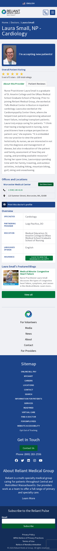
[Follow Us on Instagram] (35, 461)
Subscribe (29, 526)
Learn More (28, 498)
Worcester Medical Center (17, 184)
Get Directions (46, 184)
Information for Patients (28, 398)
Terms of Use (28, 541)
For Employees (28, 421)
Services (28, 403)
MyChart (28, 376)
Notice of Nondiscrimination (28, 544)
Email (4, 517)
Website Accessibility (28, 425)
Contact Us (28, 448)
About (28, 339)
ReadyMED (28, 407)
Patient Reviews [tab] (36, 83)
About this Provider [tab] (13, 83)
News (28, 333)
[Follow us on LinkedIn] (29, 461)
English (28, 3)
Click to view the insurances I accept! (39, 258)
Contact (28, 345)
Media (28, 328)
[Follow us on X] (22, 461)
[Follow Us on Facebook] (16, 461)
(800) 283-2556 (32, 454)
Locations (28, 385)
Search (28, 394)
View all (28, 294)
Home (5, 22)
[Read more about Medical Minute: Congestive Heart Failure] (28, 279)
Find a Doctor (28, 416)
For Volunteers (28, 322)
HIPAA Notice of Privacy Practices (28, 538)
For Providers (28, 350)
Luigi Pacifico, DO (34, 223)
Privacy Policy (28, 534)
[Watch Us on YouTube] (41, 461)
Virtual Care (28, 412)
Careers (28, 380)
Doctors (15, 22)
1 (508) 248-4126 (15, 190)
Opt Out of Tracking (28, 430)
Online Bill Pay (28, 371)
